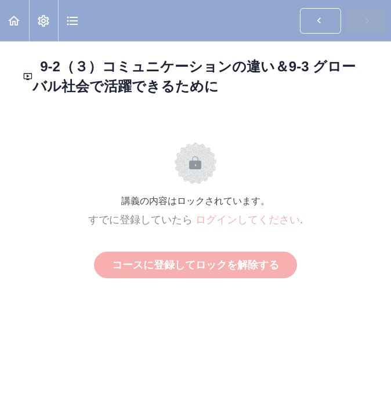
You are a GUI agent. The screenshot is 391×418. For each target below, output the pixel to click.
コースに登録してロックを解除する (195, 265)
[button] (14, 20)
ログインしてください (248, 220)
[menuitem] (43, 20)
